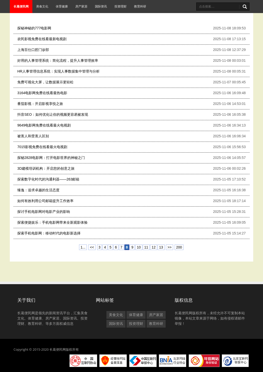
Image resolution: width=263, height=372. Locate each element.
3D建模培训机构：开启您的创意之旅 (46, 168)
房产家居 (81, 6)
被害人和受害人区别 (33, 136)
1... (83, 247)
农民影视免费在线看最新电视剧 (42, 39)
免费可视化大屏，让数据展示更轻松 (45, 82)
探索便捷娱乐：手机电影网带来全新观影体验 (52, 222)
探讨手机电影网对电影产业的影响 (43, 212)
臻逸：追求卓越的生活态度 (38, 190)
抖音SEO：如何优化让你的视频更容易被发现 (52, 114)
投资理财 (120, 6)
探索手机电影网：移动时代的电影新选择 (49, 233)
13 (161, 247)
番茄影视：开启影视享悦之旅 (40, 104)
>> (169, 247)
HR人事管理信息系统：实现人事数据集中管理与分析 (58, 71)
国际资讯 (101, 6)
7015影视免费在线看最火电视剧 (42, 147)
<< (92, 247)
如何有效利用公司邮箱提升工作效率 (45, 201)
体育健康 (62, 6)
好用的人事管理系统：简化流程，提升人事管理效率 (57, 60)
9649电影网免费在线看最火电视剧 (44, 125)
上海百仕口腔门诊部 (33, 50)
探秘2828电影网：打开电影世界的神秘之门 (51, 158)
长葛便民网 (21, 6)
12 (154, 247)
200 (179, 247)
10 (139, 247)
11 (146, 247)
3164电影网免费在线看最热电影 (42, 93)
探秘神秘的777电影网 (34, 28)
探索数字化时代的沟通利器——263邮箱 (48, 179)
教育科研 (140, 6)
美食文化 (42, 6)
